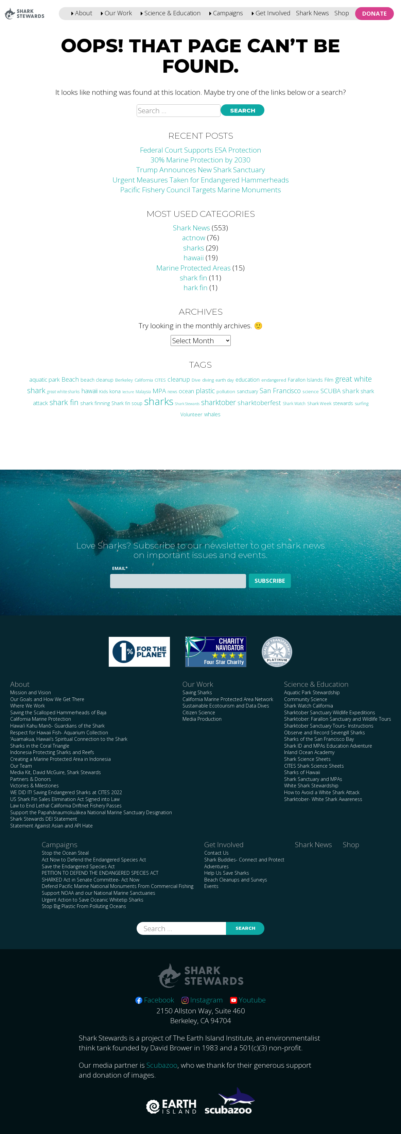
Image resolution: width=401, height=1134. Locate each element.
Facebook (154, 1000)
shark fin (193, 277)
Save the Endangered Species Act (78, 866)
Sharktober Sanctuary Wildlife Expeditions (329, 712)
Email (120, 568)
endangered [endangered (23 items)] (273, 380)
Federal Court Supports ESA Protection (200, 150)
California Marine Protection (40, 719)
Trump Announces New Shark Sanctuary (200, 169)
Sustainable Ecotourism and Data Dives (225, 705)
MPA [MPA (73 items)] (159, 390)
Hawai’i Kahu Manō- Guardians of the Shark (57, 725)
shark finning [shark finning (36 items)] (95, 403)
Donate (374, 13)
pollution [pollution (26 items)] (225, 391)
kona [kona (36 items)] (115, 391)
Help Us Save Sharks (226, 873)
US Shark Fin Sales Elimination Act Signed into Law (65, 799)
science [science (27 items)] (310, 391)
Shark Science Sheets (307, 759)
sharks (193, 247)
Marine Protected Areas (193, 268)
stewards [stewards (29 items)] (343, 403)
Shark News (312, 13)
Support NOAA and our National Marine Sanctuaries (98, 893)
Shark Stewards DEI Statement (43, 819)
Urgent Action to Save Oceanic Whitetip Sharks (92, 899)
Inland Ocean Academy (309, 752)
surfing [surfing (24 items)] (361, 403)
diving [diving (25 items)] (208, 380)
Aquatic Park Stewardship (312, 692)
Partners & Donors (30, 779)
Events (211, 886)
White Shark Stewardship (311, 785)
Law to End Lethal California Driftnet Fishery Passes (66, 805)
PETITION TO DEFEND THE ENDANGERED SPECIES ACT (100, 873)
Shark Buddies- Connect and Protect (244, 859)
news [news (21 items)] (172, 392)
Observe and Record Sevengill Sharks (324, 732)
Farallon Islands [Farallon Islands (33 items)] (305, 379)
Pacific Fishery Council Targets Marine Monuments (200, 189)
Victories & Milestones (34, 785)
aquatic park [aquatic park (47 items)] (44, 379)
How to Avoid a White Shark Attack (322, 792)
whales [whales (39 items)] (212, 414)
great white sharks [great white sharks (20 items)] (63, 391)
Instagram (202, 1000)
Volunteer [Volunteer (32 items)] (191, 414)
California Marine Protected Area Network (227, 699)
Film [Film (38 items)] (329, 379)
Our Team (21, 766)
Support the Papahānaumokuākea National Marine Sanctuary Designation (91, 812)
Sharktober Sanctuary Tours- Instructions (328, 725)
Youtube (248, 1000)
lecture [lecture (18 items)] (128, 391)
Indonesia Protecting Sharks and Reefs (52, 752)
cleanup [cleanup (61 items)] (179, 379)
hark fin (196, 287)
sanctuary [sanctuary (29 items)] (247, 391)
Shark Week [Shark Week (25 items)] (319, 403)
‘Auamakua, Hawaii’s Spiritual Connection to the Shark (68, 739)
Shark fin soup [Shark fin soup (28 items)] (126, 403)
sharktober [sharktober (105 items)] (218, 402)
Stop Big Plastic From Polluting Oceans (84, 906)
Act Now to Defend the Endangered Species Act (94, 859)
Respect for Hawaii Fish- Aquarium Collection (59, 732)
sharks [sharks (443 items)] (158, 401)
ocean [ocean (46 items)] (186, 391)
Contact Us (216, 853)
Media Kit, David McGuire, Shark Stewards (55, 772)
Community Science (305, 699)
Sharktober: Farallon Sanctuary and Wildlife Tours (337, 719)
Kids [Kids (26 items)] (103, 391)
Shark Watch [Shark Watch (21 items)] (294, 403)
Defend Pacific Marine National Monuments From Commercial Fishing (117, 886)
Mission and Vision (30, 692)
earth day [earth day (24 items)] (224, 380)
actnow (193, 237)
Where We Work (27, 705)
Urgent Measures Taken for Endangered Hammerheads (200, 180)
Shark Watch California (308, 705)
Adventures (216, 866)
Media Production (202, 719)
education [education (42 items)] (248, 379)
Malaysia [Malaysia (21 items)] (143, 392)
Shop (341, 13)
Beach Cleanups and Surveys (235, 879)
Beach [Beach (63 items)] (70, 379)
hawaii (194, 257)
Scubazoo (161, 1065)
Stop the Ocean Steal (65, 853)
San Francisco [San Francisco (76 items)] (280, 390)
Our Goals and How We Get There (47, 699)
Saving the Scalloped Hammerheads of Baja (58, 712)
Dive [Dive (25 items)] (196, 380)
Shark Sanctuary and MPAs (313, 779)
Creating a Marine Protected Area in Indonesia (60, 759)
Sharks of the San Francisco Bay (319, 739)
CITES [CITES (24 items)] (160, 380)
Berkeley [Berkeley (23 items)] (124, 380)
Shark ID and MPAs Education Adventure (328, 746)
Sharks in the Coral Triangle (39, 746)
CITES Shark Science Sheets (314, 766)
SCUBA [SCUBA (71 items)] (330, 390)
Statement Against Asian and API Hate (51, 825)
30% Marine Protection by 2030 (200, 159)
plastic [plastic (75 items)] (205, 390)
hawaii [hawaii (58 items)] (89, 391)
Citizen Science (198, 712)
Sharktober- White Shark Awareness (323, 799)
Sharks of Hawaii (302, 772)
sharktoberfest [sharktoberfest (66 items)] (259, 402)
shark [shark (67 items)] (350, 390)
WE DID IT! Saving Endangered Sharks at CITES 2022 (66, 792)
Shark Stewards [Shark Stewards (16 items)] (187, 403)
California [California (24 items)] (144, 380)
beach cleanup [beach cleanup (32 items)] (97, 380)
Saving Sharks (197, 692)
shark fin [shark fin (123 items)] (64, 402)
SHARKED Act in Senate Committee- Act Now (90, 879)
